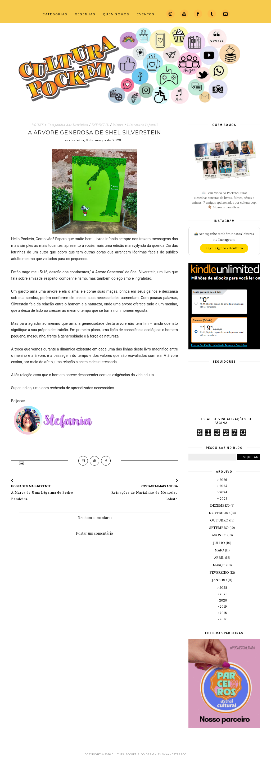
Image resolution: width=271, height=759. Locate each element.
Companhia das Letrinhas (67, 125)
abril (219, 558)
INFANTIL (100, 125)
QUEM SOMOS (116, 14)
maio (220, 550)
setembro (219, 528)
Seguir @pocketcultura (224, 248)
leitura (118, 125)
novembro (220, 513)
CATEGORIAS (55, 14)
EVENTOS (146, 14)
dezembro (220, 505)
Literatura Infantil (142, 125)
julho (219, 543)
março (219, 565)
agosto (219, 535)
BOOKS (37, 125)
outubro (219, 520)
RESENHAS (85, 14)
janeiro (220, 580)
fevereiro (220, 572)
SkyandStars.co (174, 754)
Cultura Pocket (124, 754)
